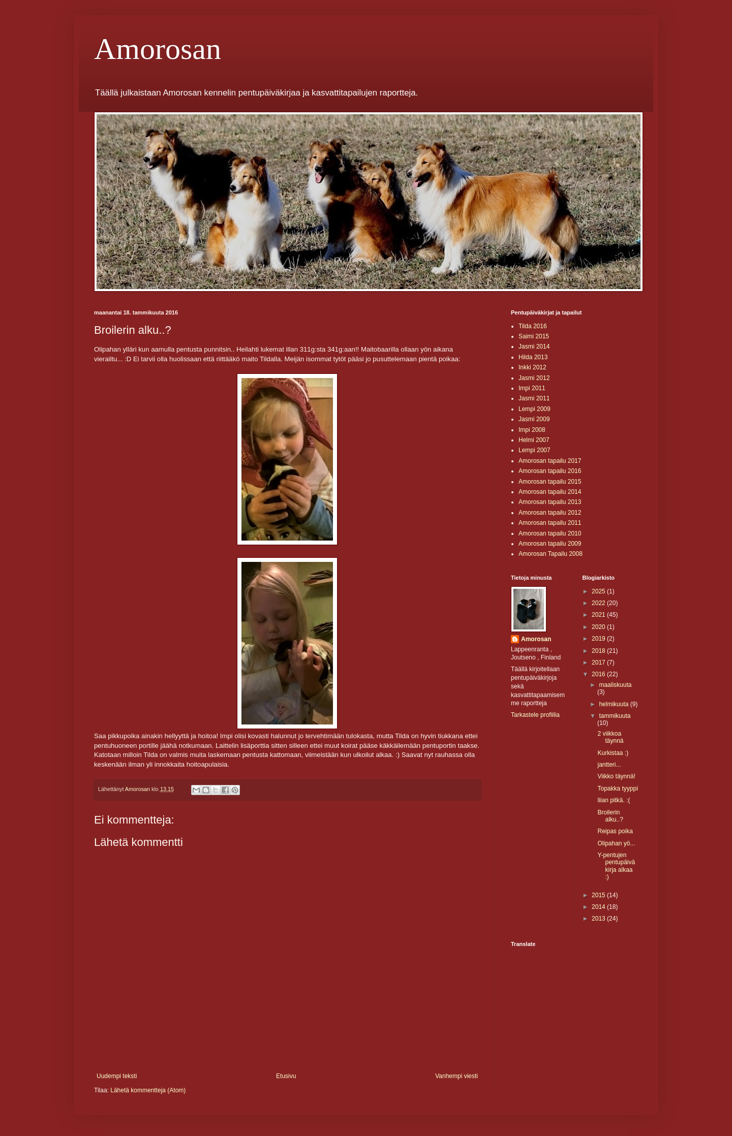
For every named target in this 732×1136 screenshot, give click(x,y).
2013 (599, 918)
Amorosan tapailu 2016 (549, 471)
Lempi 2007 (534, 450)
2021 (599, 614)
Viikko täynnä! (616, 776)
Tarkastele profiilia (535, 714)
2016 (599, 674)
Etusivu (286, 1076)
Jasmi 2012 (534, 378)
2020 (599, 626)
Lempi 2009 (534, 409)
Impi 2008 (531, 429)
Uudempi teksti (117, 1076)
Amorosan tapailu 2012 (549, 512)
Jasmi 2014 (534, 346)
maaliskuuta (615, 684)
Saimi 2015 (533, 336)
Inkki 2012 (532, 367)
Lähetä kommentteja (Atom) (148, 1090)
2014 (599, 906)
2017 (599, 662)
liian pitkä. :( (613, 800)
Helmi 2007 (534, 440)
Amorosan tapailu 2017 (549, 460)
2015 (599, 895)
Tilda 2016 (532, 326)
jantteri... (609, 764)
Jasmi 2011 (534, 398)
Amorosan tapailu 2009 (549, 543)
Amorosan (157, 49)
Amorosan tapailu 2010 (549, 533)
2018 (599, 650)
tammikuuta (614, 715)
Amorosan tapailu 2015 (549, 481)
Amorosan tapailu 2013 (549, 502)
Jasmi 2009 (534, 419)
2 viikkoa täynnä (610, 737)
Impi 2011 (531, 388)
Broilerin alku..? (610, 816)
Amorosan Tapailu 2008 (550, 553)
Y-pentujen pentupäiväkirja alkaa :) (616, 865)
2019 (599, 638)
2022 (599, 603)
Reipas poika (614, 831)
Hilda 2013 (532, 357)
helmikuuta (614, 704)
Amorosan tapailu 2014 (549, 491)
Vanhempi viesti (456, 1076)
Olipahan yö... (616, 843)
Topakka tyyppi (617, 788)
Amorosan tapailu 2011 (549, 522)
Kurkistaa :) (612, 752)
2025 (599, 591)
